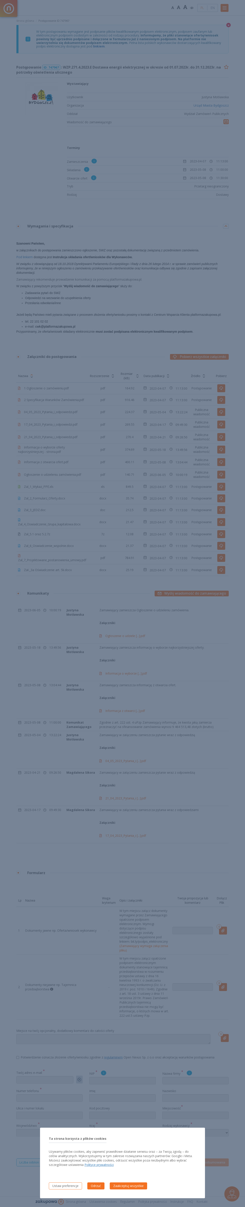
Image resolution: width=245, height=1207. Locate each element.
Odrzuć (96, 1186)
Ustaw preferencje (65, 1186)
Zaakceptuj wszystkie (128, 1186)
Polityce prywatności (99, 1165)
